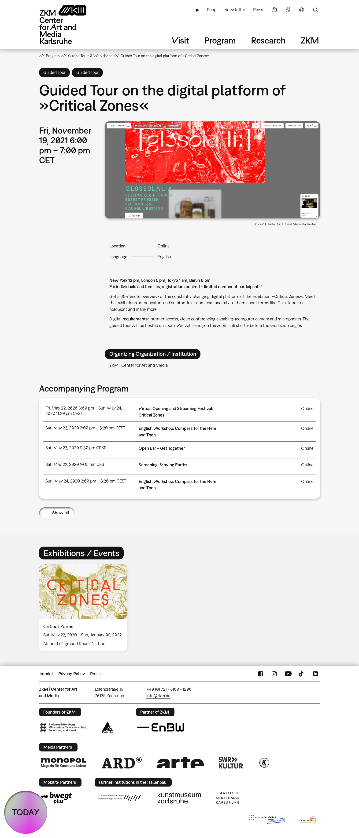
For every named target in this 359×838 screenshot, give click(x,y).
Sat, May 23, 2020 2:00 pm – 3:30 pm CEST (85, 427)
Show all (61, 512)
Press (258, 9)
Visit (180, 40)
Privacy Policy (71, 673)
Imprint (46, 673)
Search (315, 9)
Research (268, 40)
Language (301, 9)
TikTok (301, 673)
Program (220, 40)
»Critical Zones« (287, 296)
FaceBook (260, 673)
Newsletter (234, 9)
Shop (211, 9)
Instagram (274, 673)
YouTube (288, 673)
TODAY (26, 812)
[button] (212, 169)
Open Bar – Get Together (162, 448)
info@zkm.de (158, 695)
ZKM (310, 40)
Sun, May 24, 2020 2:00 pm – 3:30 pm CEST (85, 481)
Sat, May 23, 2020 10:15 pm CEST (75, 464)
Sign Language (288, 9)
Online (163, 245)
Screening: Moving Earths (163, 464)
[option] (85, 607)
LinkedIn (315, 673)
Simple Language (274, 9)
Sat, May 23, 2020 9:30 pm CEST (75, 447)
